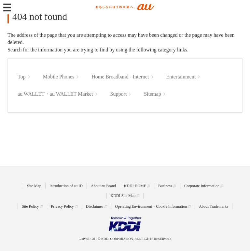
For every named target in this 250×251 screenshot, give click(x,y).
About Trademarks (213, 206)
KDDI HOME (135, 186)
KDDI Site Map (123, 195)
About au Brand (103, 186)
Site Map (34, 186)
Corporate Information (201, 186)
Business (165, 186)
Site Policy (30, 206)
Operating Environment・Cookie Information (151, 206)
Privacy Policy (62, 206)
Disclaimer (94, 206)
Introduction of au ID (66, 186)
